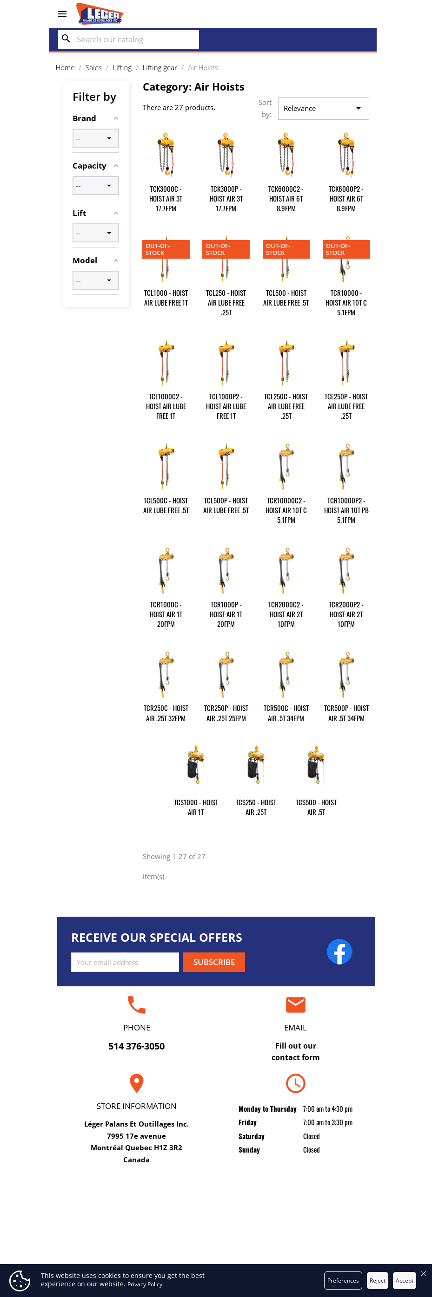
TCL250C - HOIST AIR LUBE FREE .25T (286, 406)
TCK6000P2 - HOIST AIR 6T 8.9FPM (346, 198)
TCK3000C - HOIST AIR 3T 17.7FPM (165, 198)
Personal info (322, 1206)
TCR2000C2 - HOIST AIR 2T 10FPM (286, 614)
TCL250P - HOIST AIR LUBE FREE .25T (346, 406)
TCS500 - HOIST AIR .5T (316, 807)
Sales (110, 1235)
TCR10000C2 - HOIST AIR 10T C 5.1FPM (286, 510)
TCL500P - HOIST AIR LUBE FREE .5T (226, 505)
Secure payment (216, 1249)
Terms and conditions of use (216, 1220)
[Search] (128, 39)
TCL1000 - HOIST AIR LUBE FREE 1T (166, 297)
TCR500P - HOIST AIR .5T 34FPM (346, 713)
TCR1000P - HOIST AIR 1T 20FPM (226, 614)
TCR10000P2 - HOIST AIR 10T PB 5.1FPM (346, 510)
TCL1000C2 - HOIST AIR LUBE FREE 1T (166, 406)
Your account (322, 1188)
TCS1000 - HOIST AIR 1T (196, 807)
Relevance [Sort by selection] (324, 109)
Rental (110, 1220)
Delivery (216, 1206)
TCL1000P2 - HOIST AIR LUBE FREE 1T (226, 406)
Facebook (339, 951)
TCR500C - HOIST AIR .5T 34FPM (286, 713)
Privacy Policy (144, 1284)
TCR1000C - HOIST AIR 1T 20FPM (166, 614)
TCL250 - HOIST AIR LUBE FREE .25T (226, 302)
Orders (322, 1220)
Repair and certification (110, 1206)
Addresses (322, 1249)
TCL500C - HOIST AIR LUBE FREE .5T (166, 505)
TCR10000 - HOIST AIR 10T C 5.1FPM (346, 302)
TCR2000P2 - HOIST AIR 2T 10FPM (346, 614)
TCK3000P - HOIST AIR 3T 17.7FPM (226, 198)
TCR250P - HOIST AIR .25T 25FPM (226, 713)
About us (216, 1235)
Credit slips (321, 1235)
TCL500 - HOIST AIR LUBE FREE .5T (286, 297)
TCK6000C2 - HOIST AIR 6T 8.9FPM (286, 198)
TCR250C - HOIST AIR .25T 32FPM (166, 713)
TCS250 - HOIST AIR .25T (256, 807)
